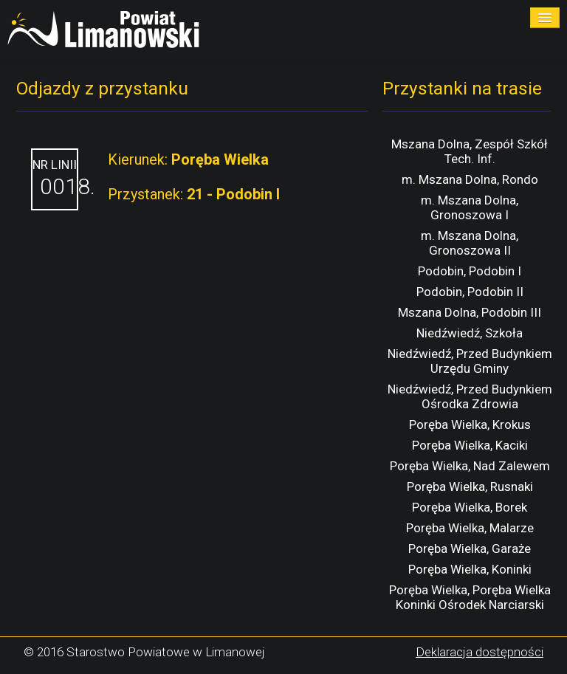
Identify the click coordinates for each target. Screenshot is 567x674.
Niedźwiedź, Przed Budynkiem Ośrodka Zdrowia (470, 396)
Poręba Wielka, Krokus (470, 424)
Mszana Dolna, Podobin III (469, 312)
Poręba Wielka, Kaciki (470, 445)
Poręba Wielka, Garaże (469, 548)
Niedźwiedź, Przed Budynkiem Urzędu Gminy (470, 361)
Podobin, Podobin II (469, 291)
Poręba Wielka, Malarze (470, 527)
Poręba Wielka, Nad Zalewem (470, 465)
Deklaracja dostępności (479, 651)
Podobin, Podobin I (469, 271)
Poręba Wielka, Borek (469, 507)
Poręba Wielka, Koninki (470, 569)
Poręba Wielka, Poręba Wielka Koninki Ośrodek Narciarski (470, 597)
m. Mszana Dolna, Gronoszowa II (469, 243)
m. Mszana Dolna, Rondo (470, 179)
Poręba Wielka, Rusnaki (470, 486)
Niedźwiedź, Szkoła (469, 333)
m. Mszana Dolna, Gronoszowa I (469, 207)
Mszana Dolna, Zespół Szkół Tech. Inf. (469, 151)
